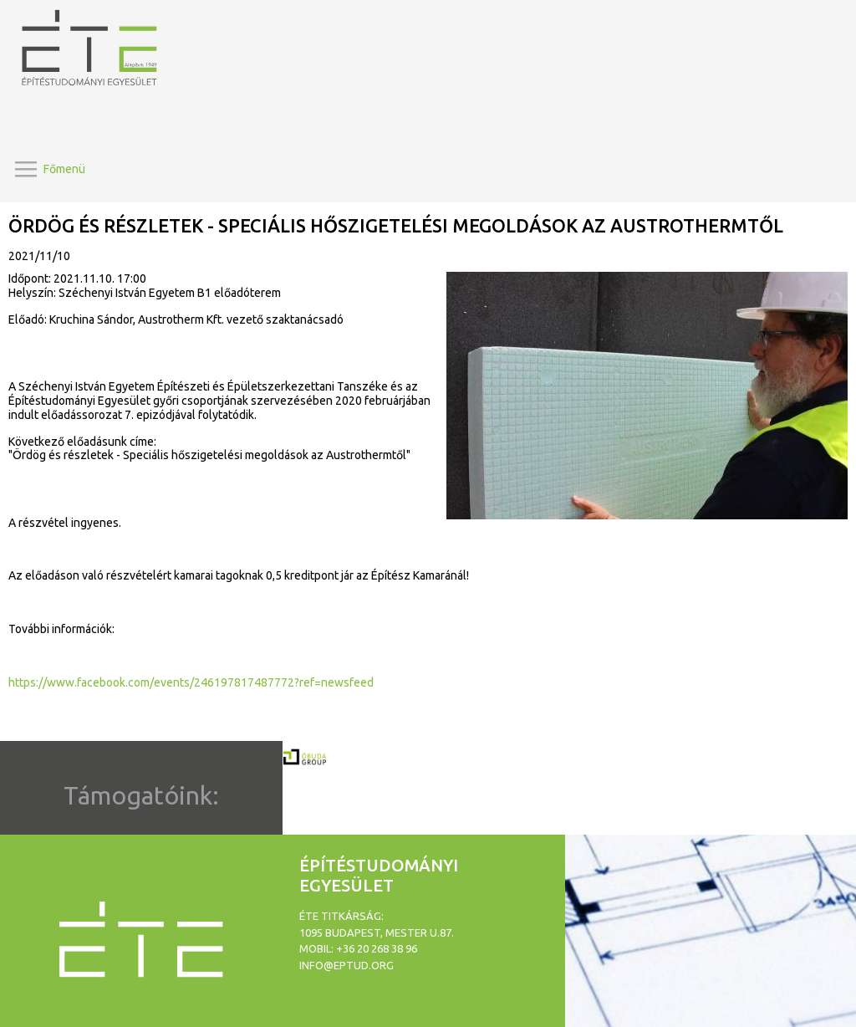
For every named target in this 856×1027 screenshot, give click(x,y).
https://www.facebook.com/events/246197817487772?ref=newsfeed (191, 682)
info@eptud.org (346, 965)
